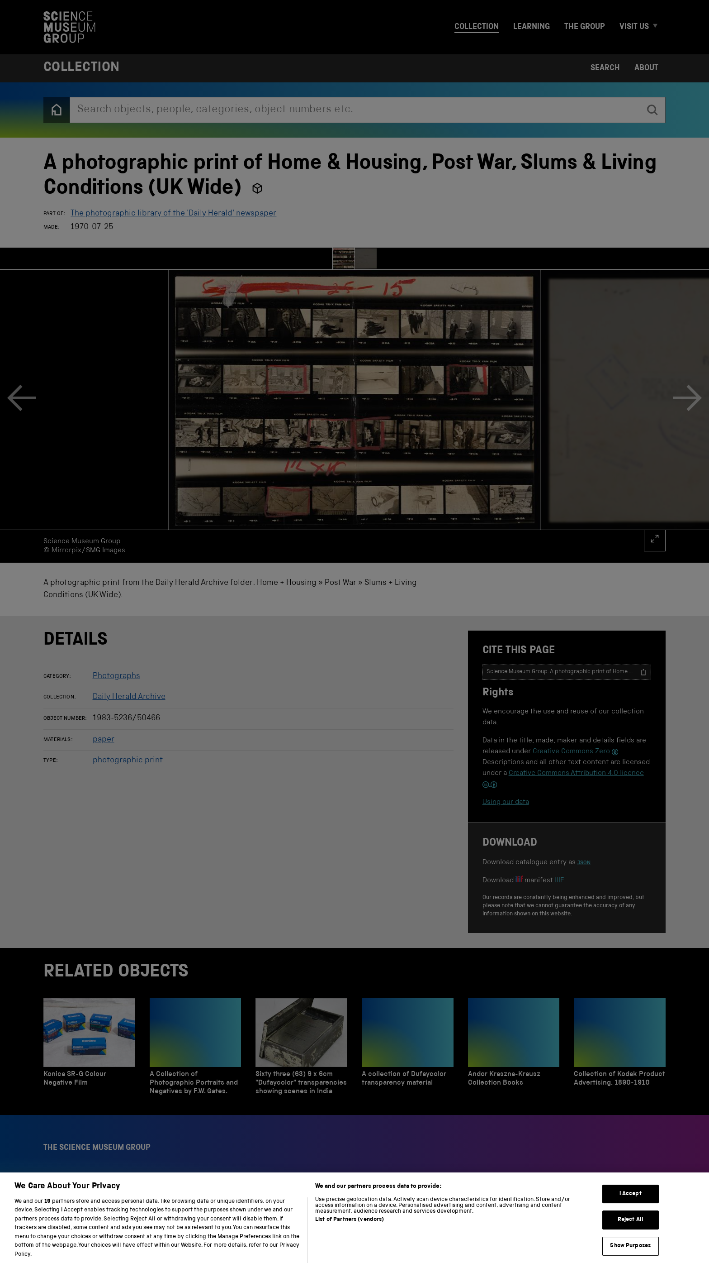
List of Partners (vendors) (349, 1228)
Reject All (630, 1228)
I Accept (630, 1203)
